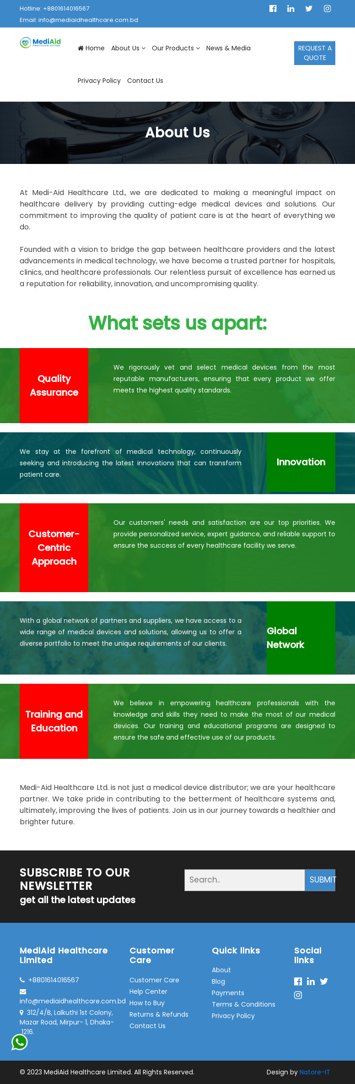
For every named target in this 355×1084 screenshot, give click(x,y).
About (221, 970)
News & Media (228, 48)
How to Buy (147, 1003)
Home (91, 48)
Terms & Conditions (243, 1004)
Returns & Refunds (158, 1014)
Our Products (176, 48)
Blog (218, 981)
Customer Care (154, 980)
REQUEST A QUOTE (315, 53)
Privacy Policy (99, 80)
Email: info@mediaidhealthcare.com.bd (79, 20)
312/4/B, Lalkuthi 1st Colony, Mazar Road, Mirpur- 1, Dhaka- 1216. (67, 1022)
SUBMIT (322, 879)
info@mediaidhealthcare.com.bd (68, 997)
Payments (228, 992)
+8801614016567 (49, 980)
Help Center (148, 991)
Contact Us (145, 80)
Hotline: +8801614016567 (54, 8)
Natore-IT (315, 1072)
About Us (128, 48)
